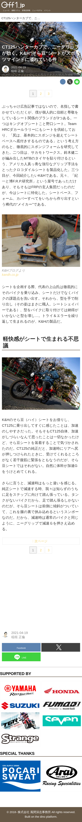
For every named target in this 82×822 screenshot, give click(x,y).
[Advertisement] (21, 578)
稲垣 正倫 (17, 71)
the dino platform (46, 816)
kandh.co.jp (10, 275)
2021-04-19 (18, 67)
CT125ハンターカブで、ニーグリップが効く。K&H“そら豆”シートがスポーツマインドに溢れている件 (41, 53)
